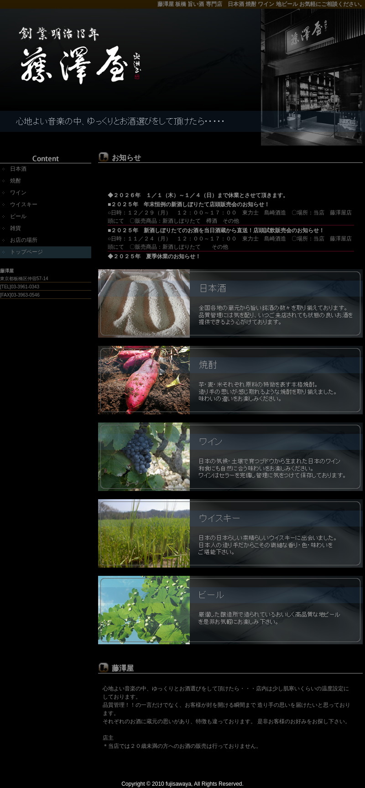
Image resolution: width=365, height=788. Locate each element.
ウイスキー (23, 204)
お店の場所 (23, 240)
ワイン (18, 192)
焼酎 (15, 180)
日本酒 (18, 169)
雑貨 (15, 228)
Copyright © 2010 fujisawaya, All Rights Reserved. (182, 784)
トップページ (26, 252)
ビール (18, 216)
